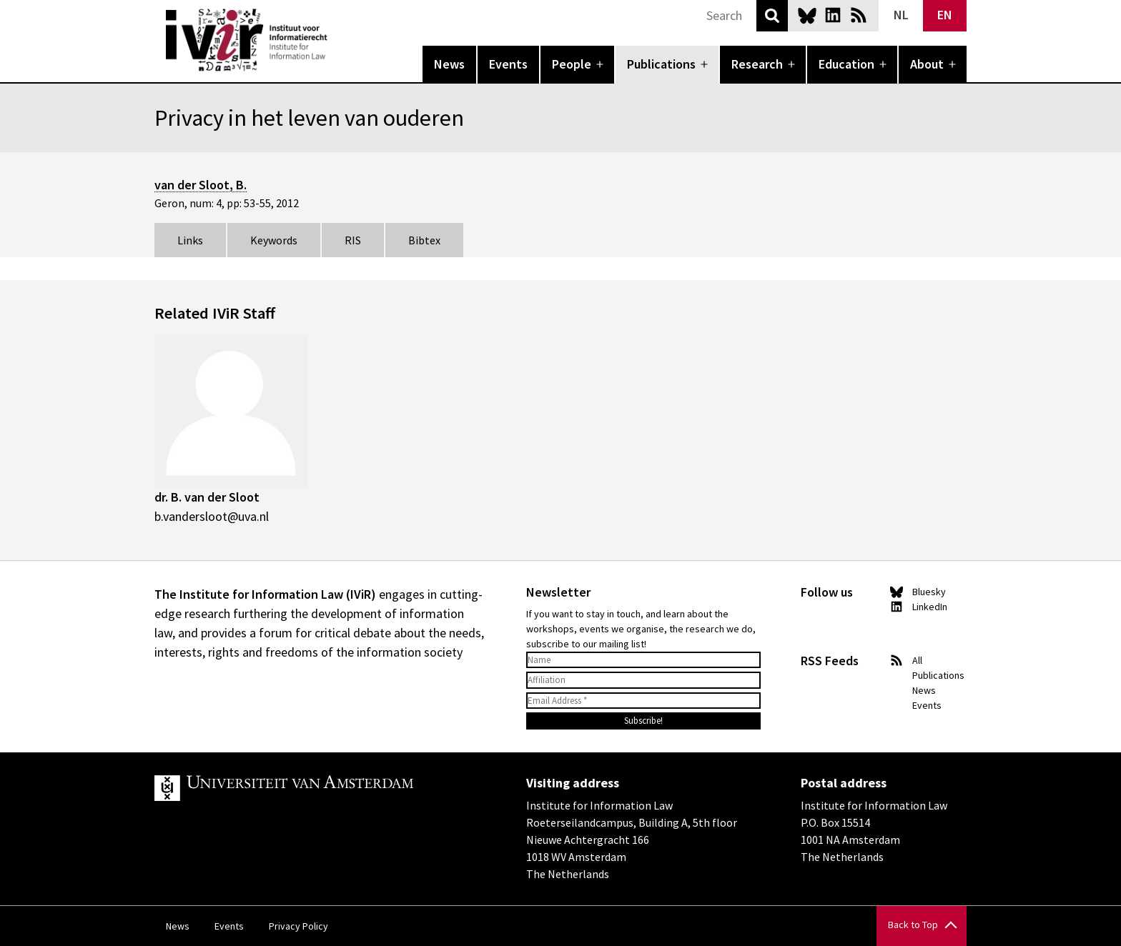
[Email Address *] (643, 701)
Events (508, 64)
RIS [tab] (353, 240)
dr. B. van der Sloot (207, 497)
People (571, 64)
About (927, 64)
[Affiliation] (643, 680)
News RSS (859, 15)
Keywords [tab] (273, 240)
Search (772, 15)
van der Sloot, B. (200, 184)
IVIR (337, 40)
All (917, 660)
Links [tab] (190, 240)
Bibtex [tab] (424, 240)
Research (757, 64)
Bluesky (807, 15)
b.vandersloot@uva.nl (211, 516)
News (449, 64)
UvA (320, 788)
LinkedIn (833, 15)
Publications (661, 64)
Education (846, 64)
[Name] (643, 660)
